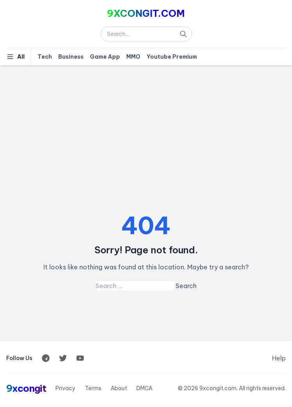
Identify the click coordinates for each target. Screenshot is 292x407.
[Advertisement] (146, 124)
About (119, 388)
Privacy (65, 388)
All (15, 57)
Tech (45, 56)
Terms (93, 388)
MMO (133, 56)
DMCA (144, 388)
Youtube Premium (172, 56)
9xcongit (26, 388)
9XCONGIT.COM (146, 13)
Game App (105, 56)
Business (71, 56)
